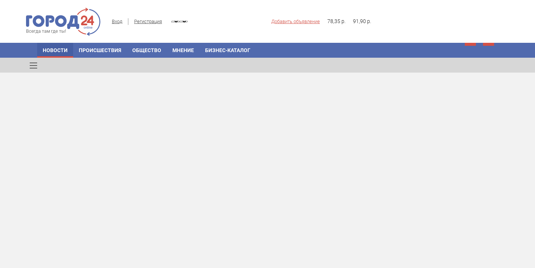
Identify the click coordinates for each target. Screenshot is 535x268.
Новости (55, 50)
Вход (117, 21)
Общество (146, 50)
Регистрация (148, 21)
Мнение (183, 50)
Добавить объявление (295, 21)
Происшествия (100, 50)
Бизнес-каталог (227, 50)
